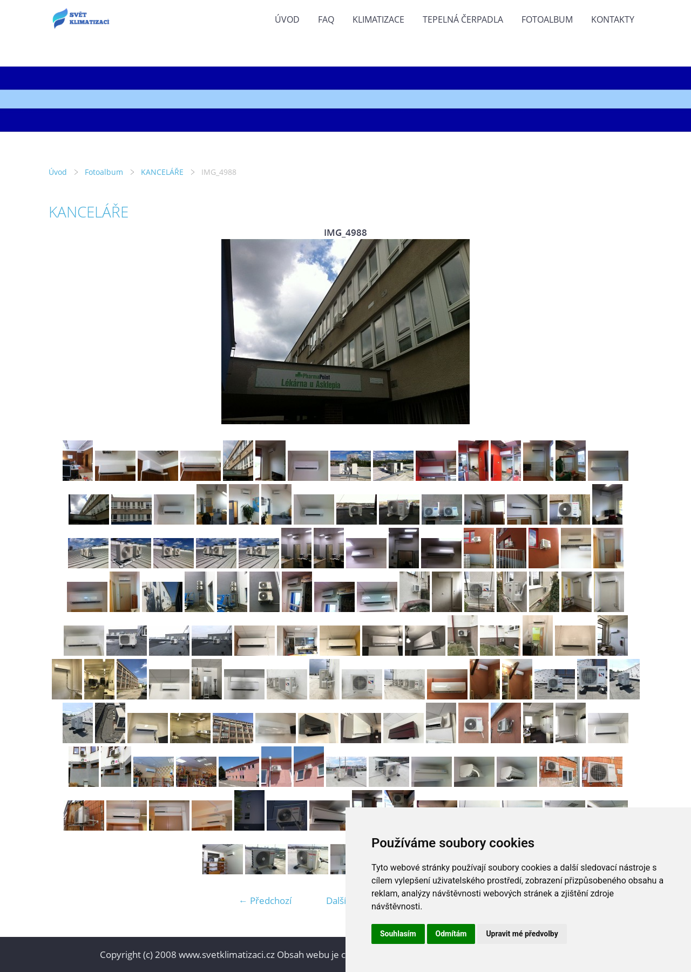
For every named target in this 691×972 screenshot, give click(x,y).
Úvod (287, 19)
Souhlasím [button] (398, 933)
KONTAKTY (612, 19)
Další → (341, 900)
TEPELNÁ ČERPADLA (463, 19)
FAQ (326, 19)
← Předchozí (265, 900)
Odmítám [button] (451, 933)
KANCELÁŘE (162, 172)
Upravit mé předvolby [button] (522, 933)
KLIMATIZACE (378, 19)
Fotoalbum (547, 19)
